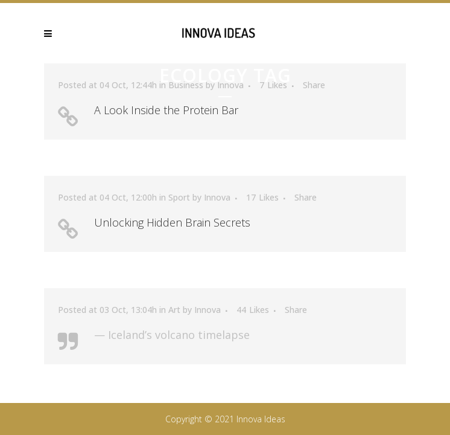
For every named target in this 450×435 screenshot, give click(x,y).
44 (252, 310)
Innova (217, 197)
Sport (179, 197)
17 (262, 197)
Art (174, 309)
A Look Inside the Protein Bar (166, 110)
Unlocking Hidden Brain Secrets (172, 222)
